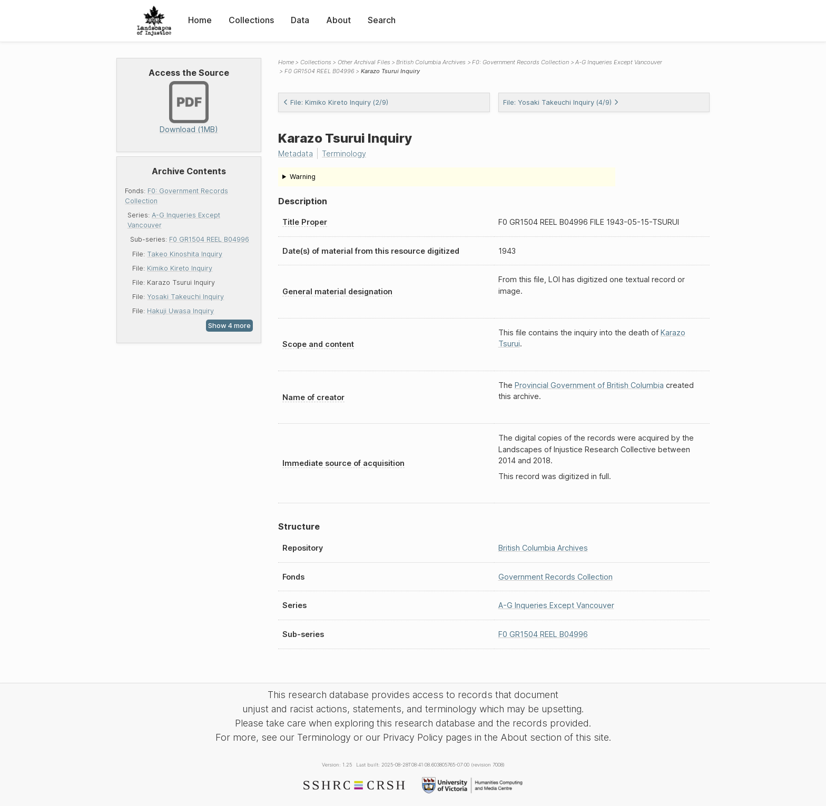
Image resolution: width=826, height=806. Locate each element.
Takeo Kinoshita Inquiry (184, 254)
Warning (303, 177)
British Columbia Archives (431, 62)
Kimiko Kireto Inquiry (179, 268)
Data (300, 20)
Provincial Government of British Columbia (589, 385)
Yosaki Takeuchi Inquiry (185, 297)
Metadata (295, 153)
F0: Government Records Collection (520, 62)
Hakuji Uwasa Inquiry (180, 311)
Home (200, 20)
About (338, 20)
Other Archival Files (364, 62)
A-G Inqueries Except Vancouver (618, 62)
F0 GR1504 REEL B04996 (209, 239)
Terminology (344, 153)
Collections (251, 20)
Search (382, 20)
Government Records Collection (555, 576)
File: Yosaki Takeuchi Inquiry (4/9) (561, 102)
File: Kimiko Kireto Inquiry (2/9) (335, 102)
